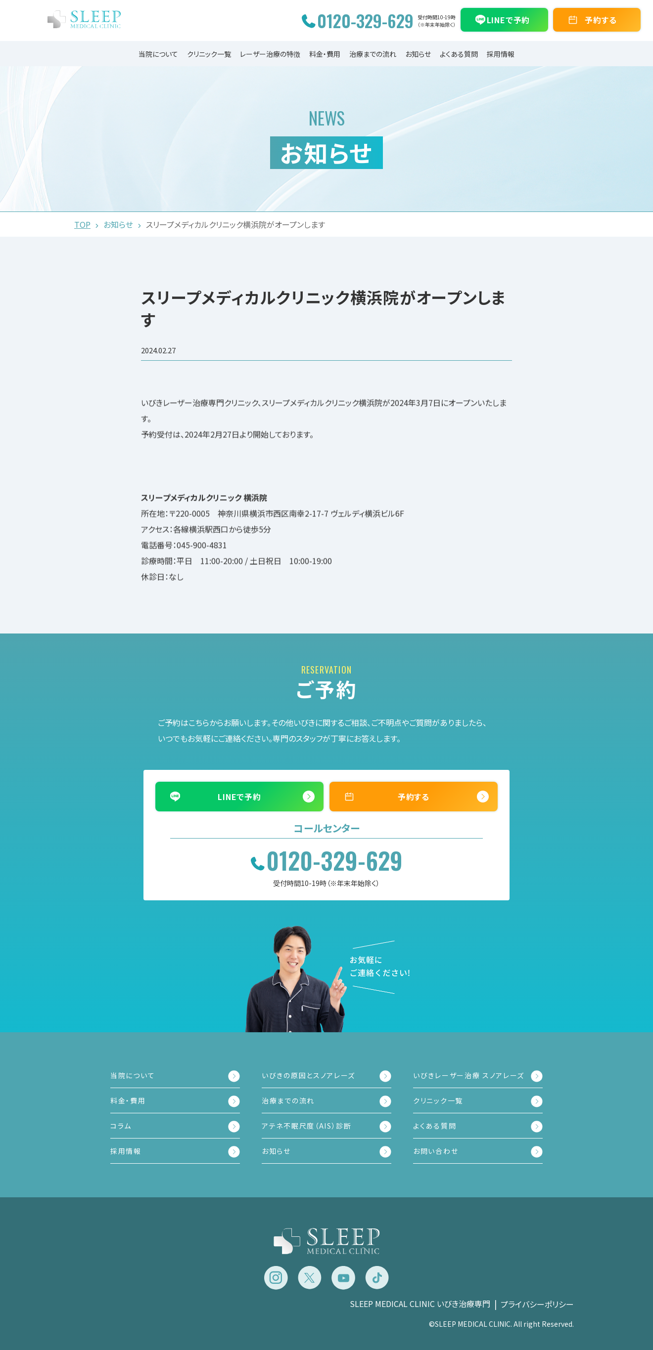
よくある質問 (459, 54)
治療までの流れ (372, 54)
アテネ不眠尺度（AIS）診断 (307, 1126)
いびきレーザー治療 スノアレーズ (468, 1075)
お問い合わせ (435, 1151)
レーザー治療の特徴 (270, 54)
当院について (158, 54)
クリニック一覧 (209, 54)
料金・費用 (324, 54)
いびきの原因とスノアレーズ (308, 1075)
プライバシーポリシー (537, 1304)
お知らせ (418, 54)
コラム (121, 1126)
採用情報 (500, 54)
